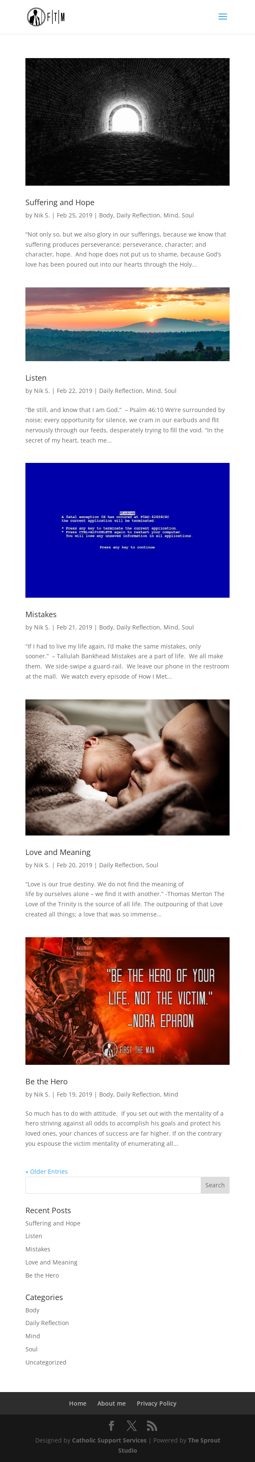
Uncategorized (46, 1362)
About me (111, 1403)
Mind (171, 215)
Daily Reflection (138, 215)
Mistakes (41, 614)
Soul (188, 215)
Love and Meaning (58, 852)
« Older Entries (46, 1171)
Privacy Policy (157, 1403)
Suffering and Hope (59, 202)
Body (106, 215)
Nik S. (42, 215)
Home (77, 1403)
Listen (36, 378)
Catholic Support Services (109, 1440)
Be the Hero (46, 1081)
